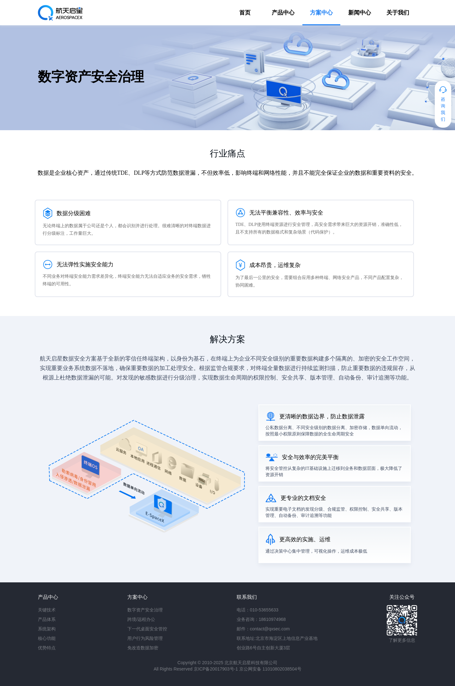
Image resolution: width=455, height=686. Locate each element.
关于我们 (397, 12)
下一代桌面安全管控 (147, 628)
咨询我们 (443, 109)
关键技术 (47, 609)
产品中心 (283, 12)
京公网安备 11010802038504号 (270, 668)
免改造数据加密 (142, 647)
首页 (245, 12)
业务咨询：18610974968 (261, 619)
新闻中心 (359, 12)
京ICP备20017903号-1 (216, 668)
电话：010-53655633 (257, 609)
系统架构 (47, 628)
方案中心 (321, 12)
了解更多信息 (402, 640)
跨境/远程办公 (141, 619)
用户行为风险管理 (145, 638)
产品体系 (47, 619)
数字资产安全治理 (145, 609)
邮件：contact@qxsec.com (263, 628)
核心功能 (47, 638)
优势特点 (47, 647)
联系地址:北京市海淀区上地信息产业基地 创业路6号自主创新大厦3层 (277, 643)
